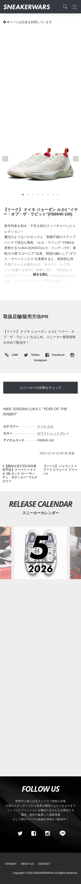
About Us (27, 863)
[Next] (60, 470)
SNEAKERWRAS (44, 872)
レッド (54, 433)
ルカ (50, 426)
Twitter (32, 354)
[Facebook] (33, 833)
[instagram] (47, 833)
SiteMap (10, 863)
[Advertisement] (40, 70)
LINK (14, 355)
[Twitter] (20, 833)
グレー (64, 433)
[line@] (61, 833)
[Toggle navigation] (74, 7)
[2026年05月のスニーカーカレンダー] (40, 553)
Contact (44, 863)
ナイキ (41, 426)
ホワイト (43, 433)
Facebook (55, 354)
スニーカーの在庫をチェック (40, 387)
